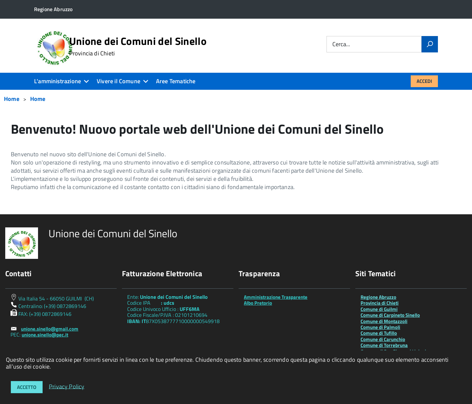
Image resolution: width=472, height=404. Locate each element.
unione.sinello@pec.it (45, 334)
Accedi (424, 81)
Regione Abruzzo (378, 297)
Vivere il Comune (118, 81)
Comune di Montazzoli (384, 321)
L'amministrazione (57, 81)
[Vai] (430, 44)
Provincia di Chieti (380, 303)
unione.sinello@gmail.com (49, 329)
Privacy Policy (67, 386)
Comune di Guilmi (379, 309)
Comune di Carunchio (383, 339)
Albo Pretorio (258, 303)
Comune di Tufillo (379, 333)
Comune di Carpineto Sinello (390, 315)
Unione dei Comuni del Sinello (137, 46)
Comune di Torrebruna (384, 345)
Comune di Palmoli (380, 327)
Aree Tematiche (176, 81)
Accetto (26, 387)
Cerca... (341, 44)
